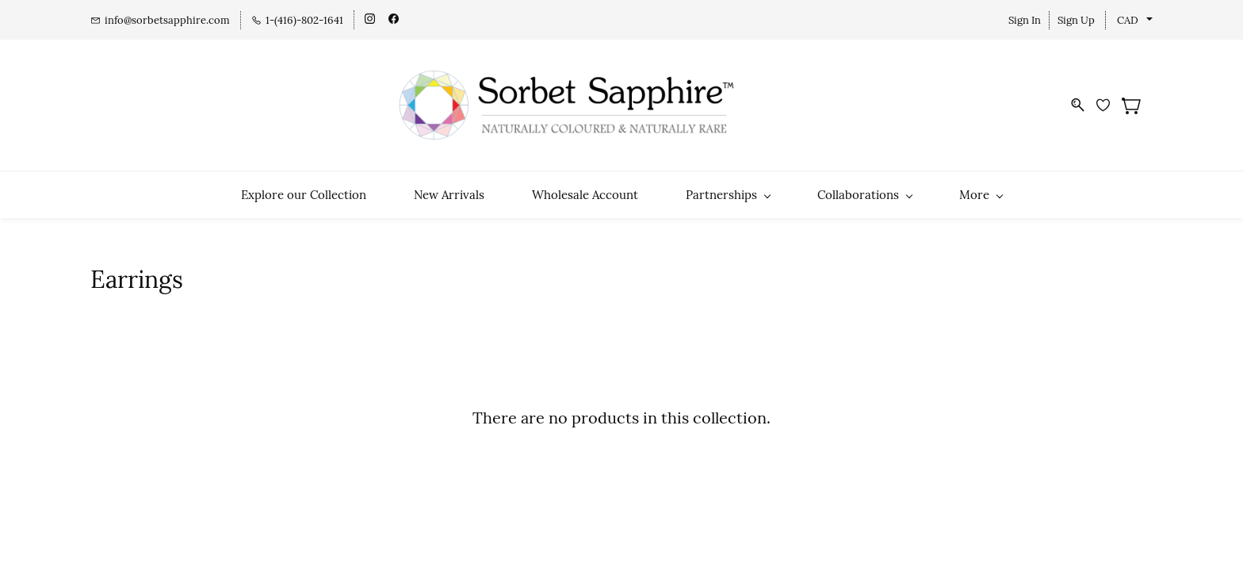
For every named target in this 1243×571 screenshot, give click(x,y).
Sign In (1024, 20)
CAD (1127, 20)
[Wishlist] (1109, 105)
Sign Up (1076, 20)
